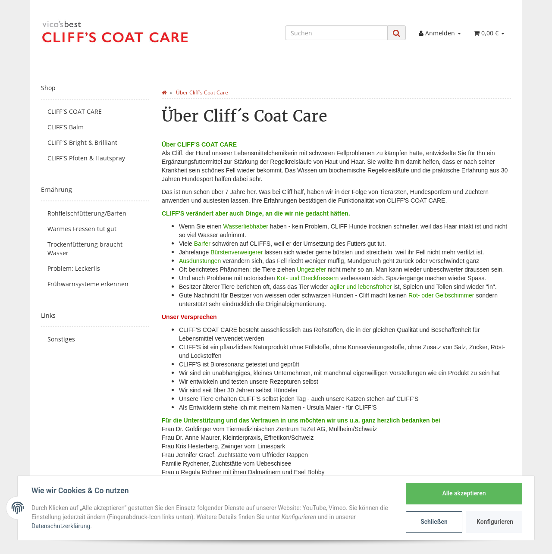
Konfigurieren (495, 521)
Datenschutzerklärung (60, 526)
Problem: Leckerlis (73, 268)
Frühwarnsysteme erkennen (88, 284)
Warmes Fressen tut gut (81, 229)
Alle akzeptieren (464, 493)
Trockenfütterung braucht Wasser (84, 248)
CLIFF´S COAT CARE (74, 111)
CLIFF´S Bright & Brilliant (82, 142)
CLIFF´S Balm (65, 127)
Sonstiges (61, 339)
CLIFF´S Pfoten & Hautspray (86, 158)
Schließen (434, 521)
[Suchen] (336, 32)
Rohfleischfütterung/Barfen (86, 213)
